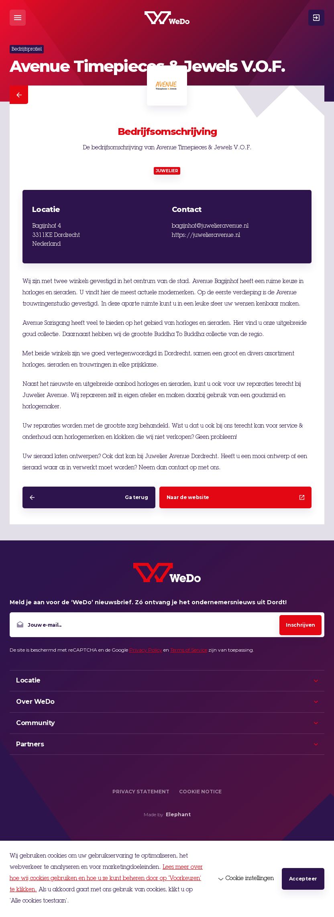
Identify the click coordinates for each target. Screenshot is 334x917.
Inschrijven (300, 625)
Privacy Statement (140, 792)
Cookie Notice (200, 792)
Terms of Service (188, 650)
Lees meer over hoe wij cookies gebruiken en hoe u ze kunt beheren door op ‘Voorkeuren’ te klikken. (106, 879)
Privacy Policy (145, 650)
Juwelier (167, 170)
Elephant (178, 814)
